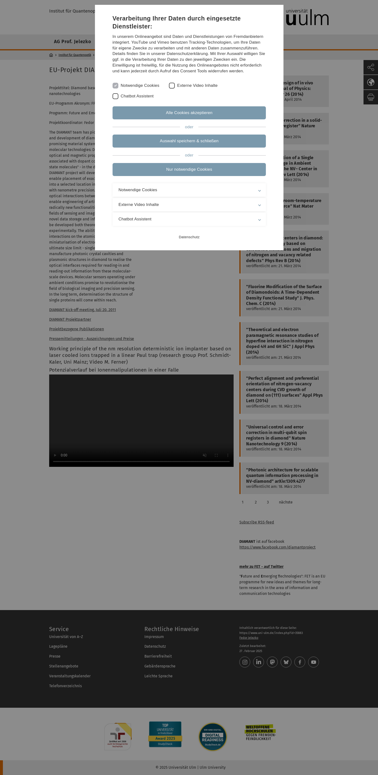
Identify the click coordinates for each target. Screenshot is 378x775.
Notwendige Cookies (140, 85)
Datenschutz (189, 237)
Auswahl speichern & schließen (189, 141)
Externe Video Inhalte (197, 85)
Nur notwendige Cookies (189, 169)
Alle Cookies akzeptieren (189, 112)
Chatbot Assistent (137, 96)
